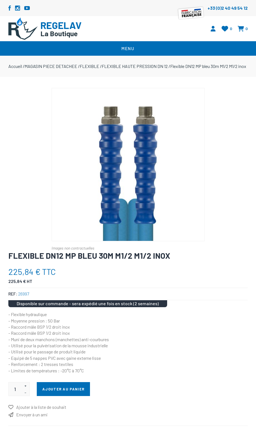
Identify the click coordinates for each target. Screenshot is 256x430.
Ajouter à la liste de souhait (41, 407)
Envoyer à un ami (32, 414)
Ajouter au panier (63, 389)
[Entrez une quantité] (15, 389)
